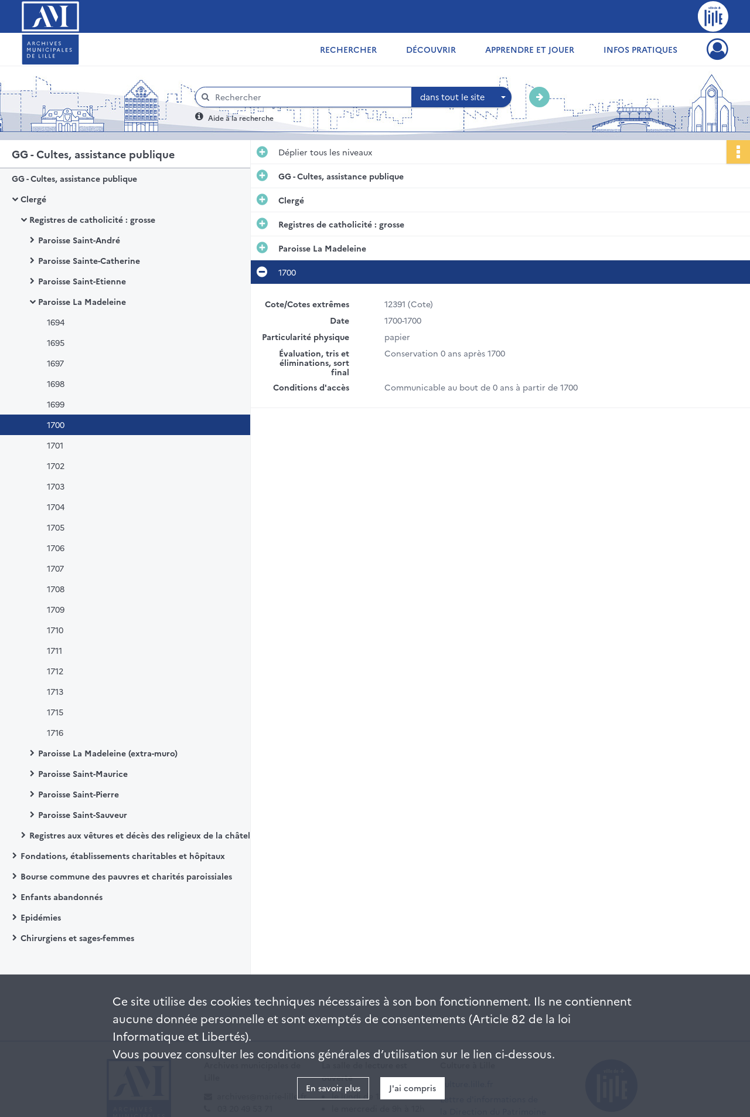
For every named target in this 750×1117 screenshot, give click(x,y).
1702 (55, 465)
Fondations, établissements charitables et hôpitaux (123, 855)
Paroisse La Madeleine (82, 301)
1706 (55, 548)
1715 (55, 712)
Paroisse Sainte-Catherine (89, 260)
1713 (55, 691)
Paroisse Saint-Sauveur (82, 814)
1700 (55, 424)
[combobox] (462, 97)
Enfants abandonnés (62, 896)
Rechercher (348, 49)
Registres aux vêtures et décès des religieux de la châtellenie (146, 835)
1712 (55, 671)
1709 (55, 609)
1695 (55, 342)
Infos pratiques (640, 49)
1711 (54, 650)
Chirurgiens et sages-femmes (77, 937)
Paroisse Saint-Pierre (78, 794)
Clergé (33, 199)
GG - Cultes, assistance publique (74, 178)
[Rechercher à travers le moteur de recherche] (309, 97)
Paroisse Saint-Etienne (82, 281)
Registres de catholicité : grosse (92, 219)
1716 (55, 732)
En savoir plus (333, 1088)
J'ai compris (412, 1088)
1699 (55, 404)
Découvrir (431, 49)
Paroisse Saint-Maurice (83, 773)
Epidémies (41, 917)
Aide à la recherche (241, 118)
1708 (55, 589)
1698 (55, 383)
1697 (55, 363)
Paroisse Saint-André (79, 240)
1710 (55, 630)
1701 (55, 445)
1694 (55, 322)
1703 (55, 486)
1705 (55, 527)
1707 (55, 568)
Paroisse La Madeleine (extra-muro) (108, 753)
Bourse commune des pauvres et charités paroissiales (126, 876)
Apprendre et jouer (529, 49)
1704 (55, 506)
